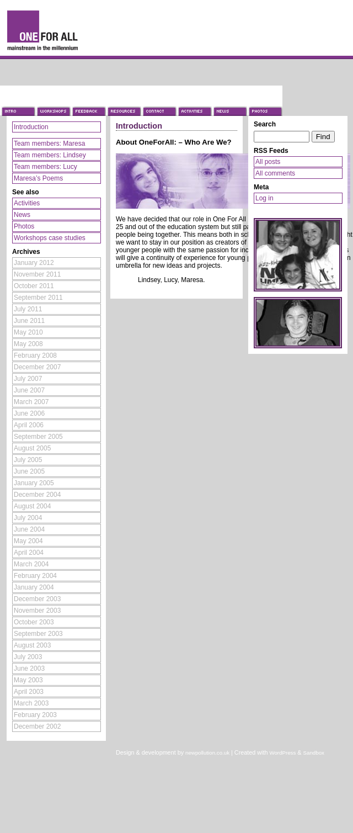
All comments (275, 173)
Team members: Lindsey (50, 155)
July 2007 (28, 379)
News (229, 101)
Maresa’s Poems (38, 178)
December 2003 (37, 599)
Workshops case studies (49, 238)
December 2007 (37, 367)
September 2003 (38, 634)
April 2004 (29, 552)
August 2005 (32, 448)
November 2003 (37, 610)
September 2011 (38, 297)
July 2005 (28, 460)
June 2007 (29, 390)
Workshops (53, 101)
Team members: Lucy (45, 167)
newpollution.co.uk (207, 753)
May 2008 (28, 344)
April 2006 (29, 425)
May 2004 (28, 541)
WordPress (282, 753)
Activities (194, 101)
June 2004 (29, 529)
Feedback (88, 101)
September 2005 (38, 437)
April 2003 (29, 692)
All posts (267, 162)
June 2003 (29, 668)
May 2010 (28, 332)
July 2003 (28, 657)
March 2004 (31, 564)
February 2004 (35, 576)
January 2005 (34, 483)
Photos (264, 101)
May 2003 (28, 680)
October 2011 (34, 286)
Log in (264, 198)
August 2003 (32, 645)
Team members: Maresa (49, 143)
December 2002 (37, 726)
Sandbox (313, 753)
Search (265, 124)
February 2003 (35, 715)
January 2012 (34, 263)
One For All (55, 29)
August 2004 (32, 506)
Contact (158, 101)
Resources (123, 101)
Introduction (17, 101)
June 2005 (29, 471)
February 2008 (35, 355)
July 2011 (28, 309)
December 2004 (37, 494)
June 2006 (29, 413)
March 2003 (31, 703)
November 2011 (37, 274)
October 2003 (34, 622)
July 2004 (28, 518)
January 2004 (34, 587)
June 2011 (29, 321)
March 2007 (31, 402)
